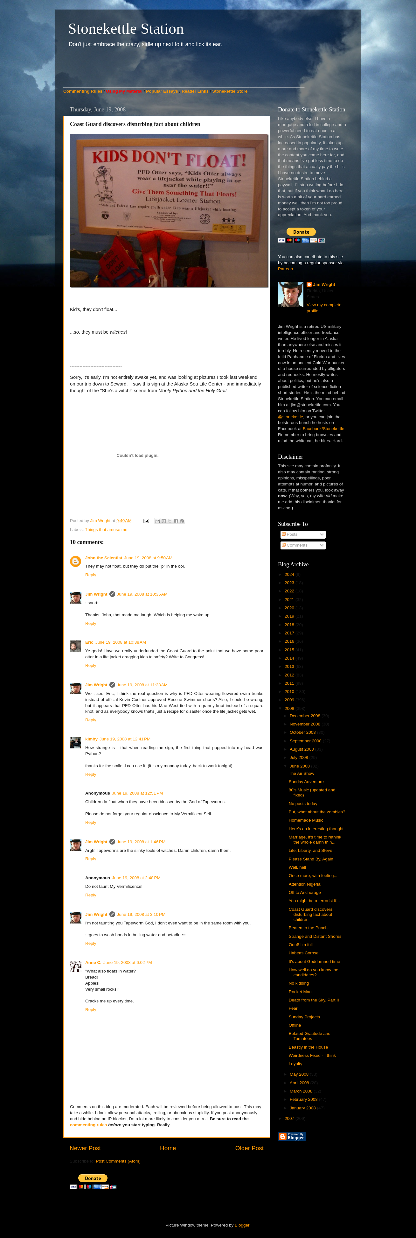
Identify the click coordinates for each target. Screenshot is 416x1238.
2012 (290, 675)
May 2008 (300, 1074)
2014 (290, 658)
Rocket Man (300, 991)
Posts (290, 534)
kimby (91, 739)
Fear (293, 1008)
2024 (290, 574)
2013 (290, 666)
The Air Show (301, 773)
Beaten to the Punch (308, 927)
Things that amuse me (106, 529)
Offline (295, 1025)
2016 (290, 641)
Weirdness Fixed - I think (312, 1055)
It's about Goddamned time (314, 961)
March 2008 (302, 1091)
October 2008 (303, 732)
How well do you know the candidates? (313, 972)
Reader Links (195, 91)
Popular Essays (162, 91)
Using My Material (124, 91)
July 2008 (299, 757)
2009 (290, 699)
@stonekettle (290, 416)
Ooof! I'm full (301, 944)
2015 (290, 649)
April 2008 (300, 1082)
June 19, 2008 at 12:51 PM (137, 793)
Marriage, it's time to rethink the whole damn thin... (315, 840)
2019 (290, 616)
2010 (290, 691)
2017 (290, 633)
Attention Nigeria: (305, 884)
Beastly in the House (308, 1047)
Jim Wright (96, 594)
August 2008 (302, 749)
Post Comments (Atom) (118, 1161)
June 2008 (300, 766)
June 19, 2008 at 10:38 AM (120, 642)
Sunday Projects (304, 1017)
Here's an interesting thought (316, 828)
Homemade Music (306, 820)
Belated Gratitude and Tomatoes (309, 1036)
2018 (290, 624)
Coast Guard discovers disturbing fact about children (310, 914)
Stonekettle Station (126, 28)
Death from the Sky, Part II (314, 1000)
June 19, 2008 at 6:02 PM (127, 962)
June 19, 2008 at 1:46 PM (141, 841)
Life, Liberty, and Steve (310, 850)
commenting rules (88, 1124)
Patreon (285, 268)
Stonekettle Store (229, 91)
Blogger (242, 1225)
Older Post (249, 1148)
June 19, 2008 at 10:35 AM (142, 594)
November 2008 (306, 724)
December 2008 (306, 715)
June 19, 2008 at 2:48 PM (136, 877)
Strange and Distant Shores (315, 936)
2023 (290, 582)
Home (168, 1148)
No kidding (299, 983)
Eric (89, 642)
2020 (290, 607)
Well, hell (297, 867)
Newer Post (85, 1148)
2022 (290, 591)
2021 (290, 599)
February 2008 (304, 1099)
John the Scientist (103, 557)
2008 (290, 708)
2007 (290, 1118)
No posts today (303, 803)
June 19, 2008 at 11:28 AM (142, 685)
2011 (290, 683)
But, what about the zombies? (317, 812)
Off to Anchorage (305, 892)
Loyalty (295, 1063)
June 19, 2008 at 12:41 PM (125, 739)
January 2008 (303, 1108)
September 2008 (306, 741)
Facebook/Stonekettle (323, 428)
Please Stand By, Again (311, 859)
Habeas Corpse (304, 953)
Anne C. (93, 962)
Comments (295, 545)
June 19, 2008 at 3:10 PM (141, 914)
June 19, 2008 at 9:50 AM (148, 557)
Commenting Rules (82, 91)
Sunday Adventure (306, 781)
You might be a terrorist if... (314, 900)
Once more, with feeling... (313, 875)
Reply (90, 574)
